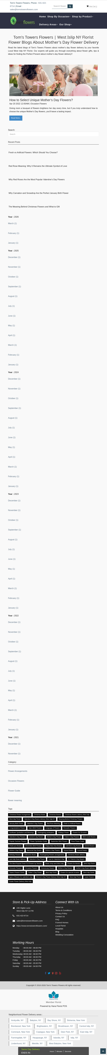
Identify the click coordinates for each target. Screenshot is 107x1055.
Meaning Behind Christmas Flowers (71, 819)
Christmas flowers (55, 815)
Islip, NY (74, 1038)
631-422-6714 (22, 916)
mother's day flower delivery (85, 868)
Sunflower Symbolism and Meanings (21, 832)
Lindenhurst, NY (18, 1043)
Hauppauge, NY (40, 1038)
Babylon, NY (35, 1020)
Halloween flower (30, 855)
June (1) (12, 316)
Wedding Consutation (64, 935)
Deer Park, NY (67, 1032)
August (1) (12, 296)
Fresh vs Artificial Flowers (72, 823)
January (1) (13, 243)
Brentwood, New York (20, 1026)
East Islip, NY (86, 1032)
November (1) (14, 267)
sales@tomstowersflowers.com (24, 9)
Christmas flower (39, 815)
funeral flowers (90, 846)
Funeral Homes (61, 922)
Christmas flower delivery (76, 855)
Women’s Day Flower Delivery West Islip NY (51, 877)
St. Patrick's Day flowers (76, 859)
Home (42, 16)
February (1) (13, 233)
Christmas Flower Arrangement (19, 815)
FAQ (57, 919)
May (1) (11, 325)
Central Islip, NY (86, 1026)
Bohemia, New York (76, 1020)
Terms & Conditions (63, 910)
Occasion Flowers (16, 781)
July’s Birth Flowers (35, 828)
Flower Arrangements (17, 771)
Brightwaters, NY (44, 1026)
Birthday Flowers (15, 855)
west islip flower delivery (17, 859)
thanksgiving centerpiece (46, 832)
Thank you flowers (15, 846)
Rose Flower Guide (77, 841)
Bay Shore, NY (54, 1020)
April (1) (11, 335)
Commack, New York (20, 1032)
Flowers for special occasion (69, 872)
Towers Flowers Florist (16, 872)
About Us (59, 907)
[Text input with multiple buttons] (59, 6)
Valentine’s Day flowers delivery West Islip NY (39, 819)
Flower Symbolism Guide (38, 841)
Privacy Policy (61, 913)
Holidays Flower (63, 832)
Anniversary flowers (47, 868)
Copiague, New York (45, 1032)
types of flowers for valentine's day (20, 877)
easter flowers (89, 877)
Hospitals (59, 929)
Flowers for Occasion (80, 832)
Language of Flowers (53, 828)
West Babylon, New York (60, 1043)
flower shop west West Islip (54, 863)
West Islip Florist (14, 819)
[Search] (53, 134)
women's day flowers (36, 837)
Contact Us (60, 916)
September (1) (14, 286)
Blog (57, 932)
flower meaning (15, 800)
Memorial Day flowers (34, 850)
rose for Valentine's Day (56, 859)
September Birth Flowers (59, 841)
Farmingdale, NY (18, 1038)
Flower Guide (14, 791)
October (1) (13, 277)
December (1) (14, 257)
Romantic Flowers (69, 828)
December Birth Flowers (33, 846)
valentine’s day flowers (73, 846)
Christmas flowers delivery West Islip (77, 815)
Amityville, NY (17, 1020)
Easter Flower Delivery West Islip (20, 881)
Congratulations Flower (17, 828)
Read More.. (16, 118)
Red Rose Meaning (53, 823)
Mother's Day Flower (54, 837)
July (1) (11, 306)
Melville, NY (37, 1043)
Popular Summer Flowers (17, 841)
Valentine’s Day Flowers (35, 823)
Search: (11, 130)
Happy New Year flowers (53, 846)
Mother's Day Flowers (52, 850)
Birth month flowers (89, 837)
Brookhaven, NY (65, 1026)
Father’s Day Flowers (72, 837)
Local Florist (60, 926)
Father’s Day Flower (35, 872)
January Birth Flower (16, 823)
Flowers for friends (74, 863)
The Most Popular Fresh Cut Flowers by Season (25, 863)
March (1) (12, 223)
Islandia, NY (58, 1038)
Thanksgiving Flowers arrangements (52, 855)
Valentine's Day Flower (37, 859)
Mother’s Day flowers (65, 868)
